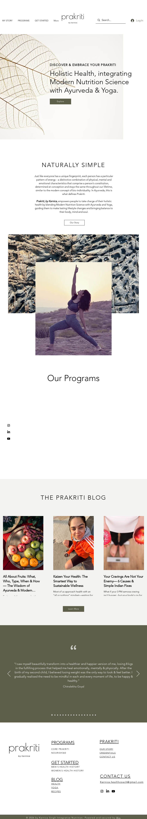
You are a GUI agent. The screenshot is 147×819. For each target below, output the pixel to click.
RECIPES (56, 791)
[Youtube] (8, 438)
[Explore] (60, 101)
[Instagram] (8, 425)
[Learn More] (73, 609)
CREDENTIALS (108, 752)
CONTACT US (107, 756)
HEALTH (55, 783)
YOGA (54, 787)
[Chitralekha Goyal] (52, 715)
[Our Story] (74, 222)
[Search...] (110, 20)
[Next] (138, 674)
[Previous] (9, 674)
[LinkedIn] (8, 432)
